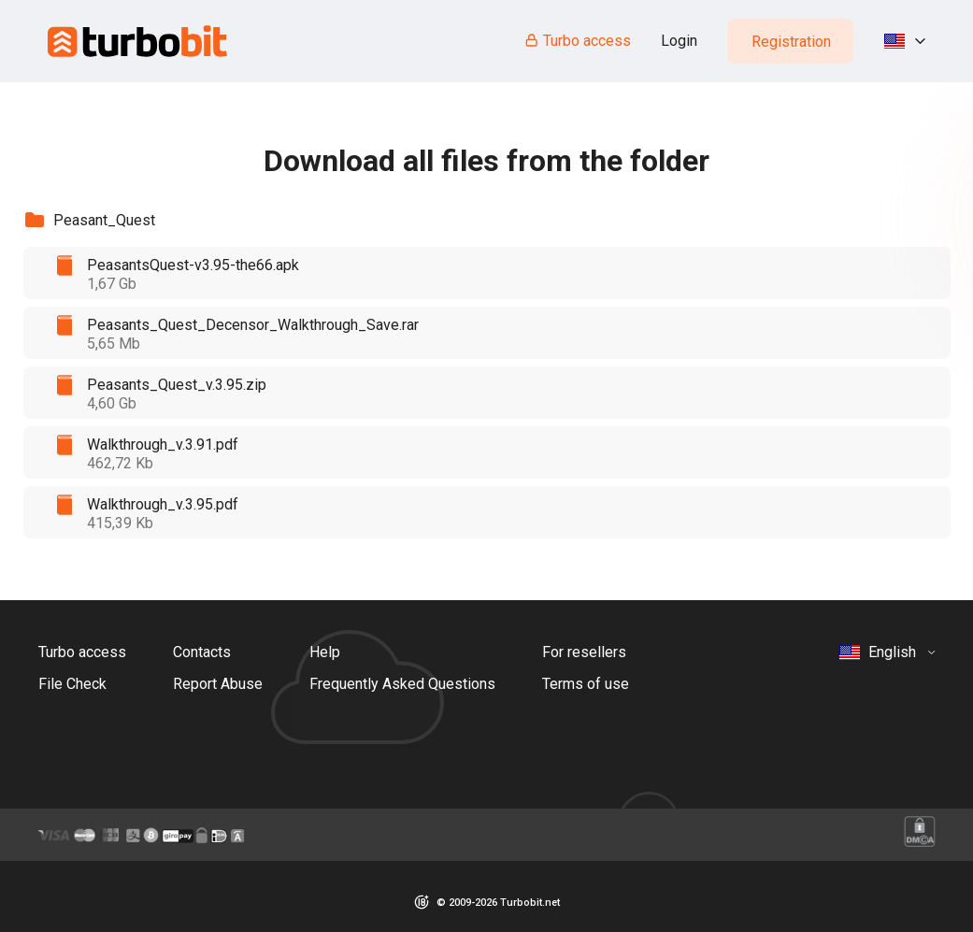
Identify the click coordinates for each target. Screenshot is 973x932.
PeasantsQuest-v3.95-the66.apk (193, 265)
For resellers (584, 652)
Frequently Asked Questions (402, 684)
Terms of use (585, 684)
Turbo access (577, 41)
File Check (72, 684)
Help (324, 652)
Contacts (202, 652)
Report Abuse (218, 684)
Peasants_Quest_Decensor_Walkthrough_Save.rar (253, 325)
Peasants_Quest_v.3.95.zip (176, 385)
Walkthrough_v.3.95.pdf (162, 504)
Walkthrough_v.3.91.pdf (162, 444)
